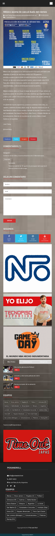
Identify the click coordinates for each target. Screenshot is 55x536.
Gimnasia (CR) (42, 402)
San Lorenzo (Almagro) (11, 418)
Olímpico (35, 406)
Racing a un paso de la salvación (25, 384)
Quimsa (6, 406)
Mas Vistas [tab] (11, 362)
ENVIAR (9, 220)
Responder (7, 159)
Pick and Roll (33, 528)
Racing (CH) (44, 418)
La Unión (6, 410)
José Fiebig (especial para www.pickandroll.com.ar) (21, 15)
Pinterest (33, 139)
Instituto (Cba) (43, 410)
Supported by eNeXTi (27, 534)
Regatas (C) (25, 402)
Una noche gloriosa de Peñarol (24, 367)
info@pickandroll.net (15, 476)
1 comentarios (10, 17)
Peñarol (33, 402)
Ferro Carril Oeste (32, 414)
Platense (35, 418)
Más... (17, 370)
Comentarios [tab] (27, 362)
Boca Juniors (15, 402)
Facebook (8, 139)
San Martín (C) (16, 410)
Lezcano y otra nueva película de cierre (27, 376)
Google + (24, 139)
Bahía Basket (15, 406)
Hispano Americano (19, 414)
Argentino (43, 406)
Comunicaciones (25, 418)
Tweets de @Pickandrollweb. (12, 425)
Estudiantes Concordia (29, 410)
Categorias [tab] (43, 362)
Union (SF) (7, 414)
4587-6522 (11, 479)
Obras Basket (26, 406)
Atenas (6, 402)
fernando (12, 163)
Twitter (16, 139)
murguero (6, 153)
